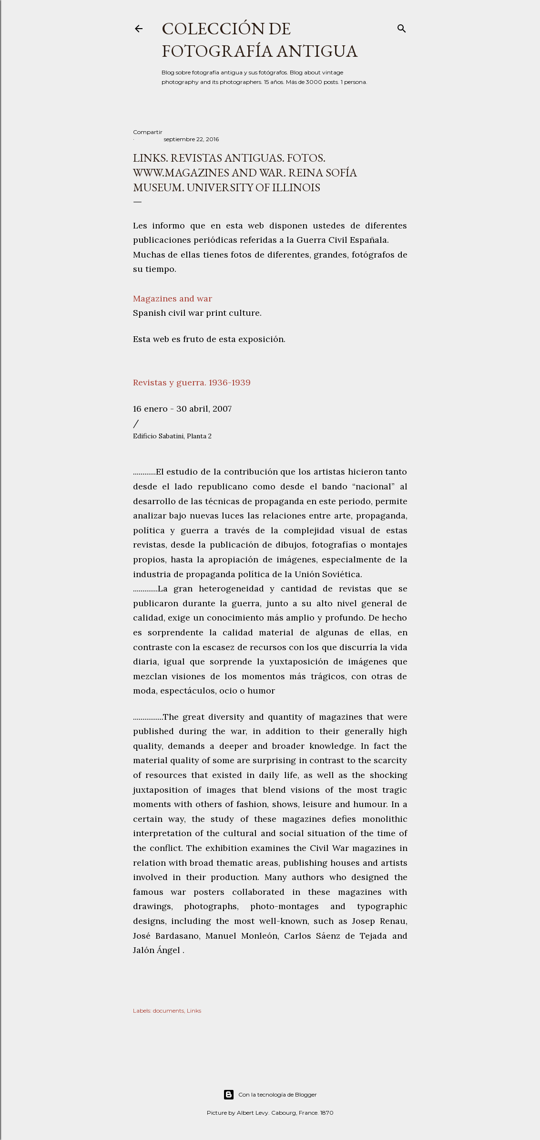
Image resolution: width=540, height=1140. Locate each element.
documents (168, 1010)
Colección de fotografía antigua (260, 39)
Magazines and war (172, 298)
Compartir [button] (148, 131)
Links (194, 1010)
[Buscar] (402, 26)
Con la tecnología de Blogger (270, 1094)
